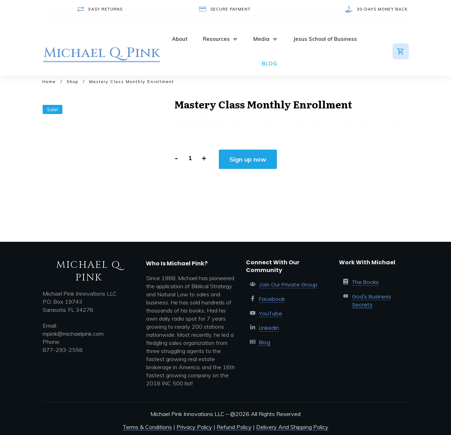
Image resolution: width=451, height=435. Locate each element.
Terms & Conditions (147, 426)
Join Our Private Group (288, 284)
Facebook (272, 299)
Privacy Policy (194, 426)
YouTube (270, 313)
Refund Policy (234, 426)
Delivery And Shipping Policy (292, 426)
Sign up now (247, 159)
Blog (264, 342)
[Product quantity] (189, 158)
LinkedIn (269, 328)
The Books (365, 282)
